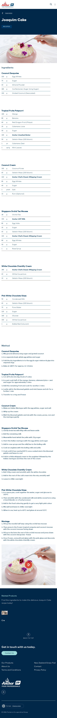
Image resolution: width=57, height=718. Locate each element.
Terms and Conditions (11, 670)
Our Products (7, 663)
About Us (6, 666)
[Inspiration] (8, 13)
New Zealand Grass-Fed (44, 663)
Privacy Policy (40, 670)
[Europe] (3, 13)
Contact (37, 666)
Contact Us (9, 653)
